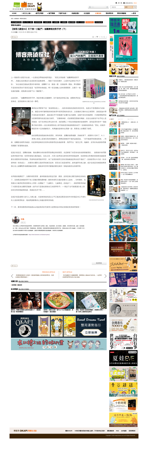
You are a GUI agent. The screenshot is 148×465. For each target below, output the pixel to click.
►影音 (133, 13)
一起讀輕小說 (47, 22)
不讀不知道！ (63, 13)
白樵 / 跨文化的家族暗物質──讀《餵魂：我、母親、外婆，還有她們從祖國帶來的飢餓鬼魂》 (128, 88)
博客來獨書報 (121, 13)
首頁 (12, 18)
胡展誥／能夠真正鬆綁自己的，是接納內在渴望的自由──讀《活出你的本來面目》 (129, 138)
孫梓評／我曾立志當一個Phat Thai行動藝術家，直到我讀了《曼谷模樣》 (129, 152)
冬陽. (23, 219)
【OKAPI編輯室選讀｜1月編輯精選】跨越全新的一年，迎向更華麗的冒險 (129, 131)
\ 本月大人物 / (26, 13)
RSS (117, 431)
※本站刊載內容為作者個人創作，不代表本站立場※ (90, 431)
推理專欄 (14, 285)
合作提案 (123, 431)
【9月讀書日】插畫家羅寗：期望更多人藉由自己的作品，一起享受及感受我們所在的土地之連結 (82, 276)
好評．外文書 (80, 22)
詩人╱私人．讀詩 (27, 22)
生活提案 (87, 13)
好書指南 (98, 13)
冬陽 (15, 32)
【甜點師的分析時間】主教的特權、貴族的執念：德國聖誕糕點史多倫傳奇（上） (129, 188)
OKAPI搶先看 (98, 22)
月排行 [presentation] (121, 119)
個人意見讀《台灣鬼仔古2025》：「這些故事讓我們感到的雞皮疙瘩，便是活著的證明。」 (128, 95)
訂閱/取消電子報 (128, 3)
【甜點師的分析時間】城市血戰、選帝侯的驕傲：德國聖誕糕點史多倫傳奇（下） (128, 110)
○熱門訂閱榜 (39, 13)
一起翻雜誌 (64, 22)
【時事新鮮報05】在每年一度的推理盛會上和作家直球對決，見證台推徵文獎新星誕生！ (34, 276)
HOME (14, 13)
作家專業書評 (38, 22)
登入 (91, 7)
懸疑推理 (19, 285)
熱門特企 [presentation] (131, 119)
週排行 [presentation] (112, 119)
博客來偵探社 (23, 18)
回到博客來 (132, 431)
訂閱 (23, 222)
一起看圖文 (56, 22)
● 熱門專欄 (51, 13)
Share (14, 37)
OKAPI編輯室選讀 (16, 22)
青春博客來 (109, 13)
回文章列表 (99, 263)
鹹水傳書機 (72, 22)
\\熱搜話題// (75, 13)
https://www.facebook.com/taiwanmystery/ (39, 234)
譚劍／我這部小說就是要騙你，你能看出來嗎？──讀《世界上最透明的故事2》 (129, 181)
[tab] (111, 119)
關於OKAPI (68, 431)
